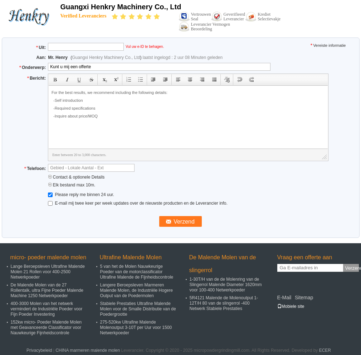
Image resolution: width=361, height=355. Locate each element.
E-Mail (284, 297)
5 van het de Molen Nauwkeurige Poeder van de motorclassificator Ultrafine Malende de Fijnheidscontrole (137, 272)
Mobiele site (290, 306)
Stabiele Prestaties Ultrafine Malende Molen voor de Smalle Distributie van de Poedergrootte (138, 309)
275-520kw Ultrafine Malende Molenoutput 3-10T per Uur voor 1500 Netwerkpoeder (136, 327)
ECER (325, 350)
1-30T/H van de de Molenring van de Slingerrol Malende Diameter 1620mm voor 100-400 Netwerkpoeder (226, 284)
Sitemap (304, 297)
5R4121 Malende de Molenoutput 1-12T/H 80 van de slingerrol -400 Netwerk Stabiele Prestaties (224, 303)
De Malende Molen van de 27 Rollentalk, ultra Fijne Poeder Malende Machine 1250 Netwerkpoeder (47, 290)
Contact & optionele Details (76, 177)
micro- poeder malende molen (48, 257)
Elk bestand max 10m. (71, 185)
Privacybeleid (39, 350)
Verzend (352, 268)
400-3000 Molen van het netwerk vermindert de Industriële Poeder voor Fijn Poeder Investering (47, 309)
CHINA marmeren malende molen (87, 350)
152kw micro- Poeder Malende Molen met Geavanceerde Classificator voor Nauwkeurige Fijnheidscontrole (46, 327)
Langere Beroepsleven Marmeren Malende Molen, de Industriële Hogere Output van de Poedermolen (136, 290)
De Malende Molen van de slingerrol (222, 263)
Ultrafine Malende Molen (131, 257)
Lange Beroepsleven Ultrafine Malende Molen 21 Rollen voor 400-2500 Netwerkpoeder (48, 272)
